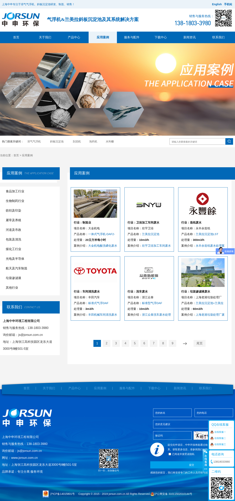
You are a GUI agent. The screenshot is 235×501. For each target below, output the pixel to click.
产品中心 (74, 37)
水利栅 (110, 141)
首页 (16, 37)
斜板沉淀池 (57, 141)
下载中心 (160, 37)
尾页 (199, 343)
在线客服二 (218, 438)
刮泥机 (77, 141)
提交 (191, 464)
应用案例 (103, 37)
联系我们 (218, 37)
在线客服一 (218, 432)
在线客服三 (218, 444)
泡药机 (93, 141)
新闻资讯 (189, 37)
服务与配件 (131, 37)
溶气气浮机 (34, 141)
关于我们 (45, 37)
